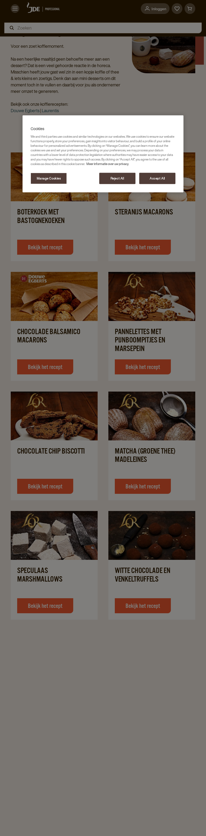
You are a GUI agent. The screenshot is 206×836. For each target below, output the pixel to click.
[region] (103, 153)
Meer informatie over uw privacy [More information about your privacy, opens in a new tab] (107, 164)
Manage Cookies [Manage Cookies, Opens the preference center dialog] (49, 178)
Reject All (117, 178)
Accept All (157, 178)
